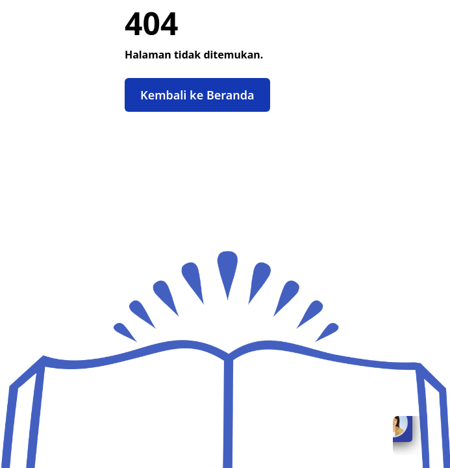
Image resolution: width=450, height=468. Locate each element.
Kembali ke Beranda (197, 95)
